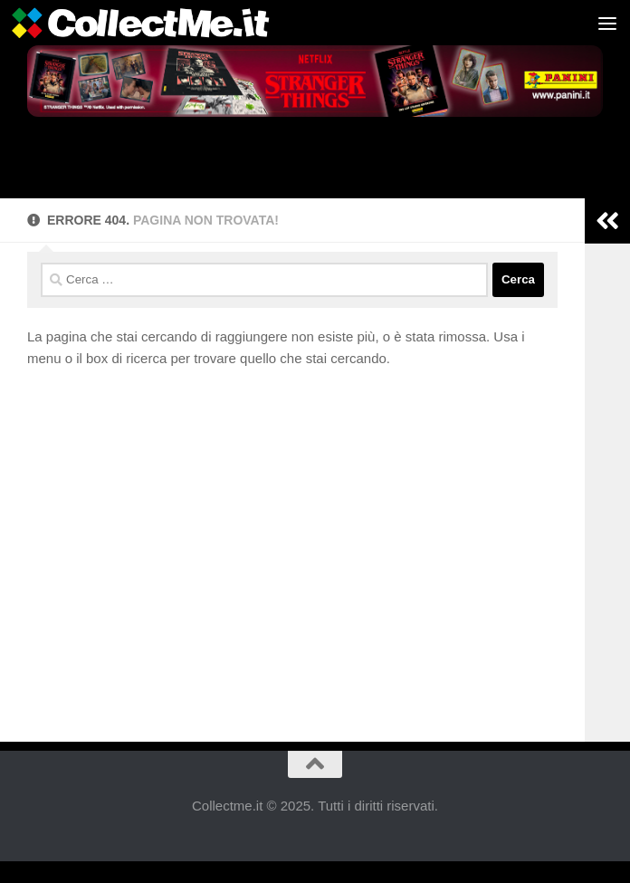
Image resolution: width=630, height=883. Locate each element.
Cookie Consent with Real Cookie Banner (133, 871)
